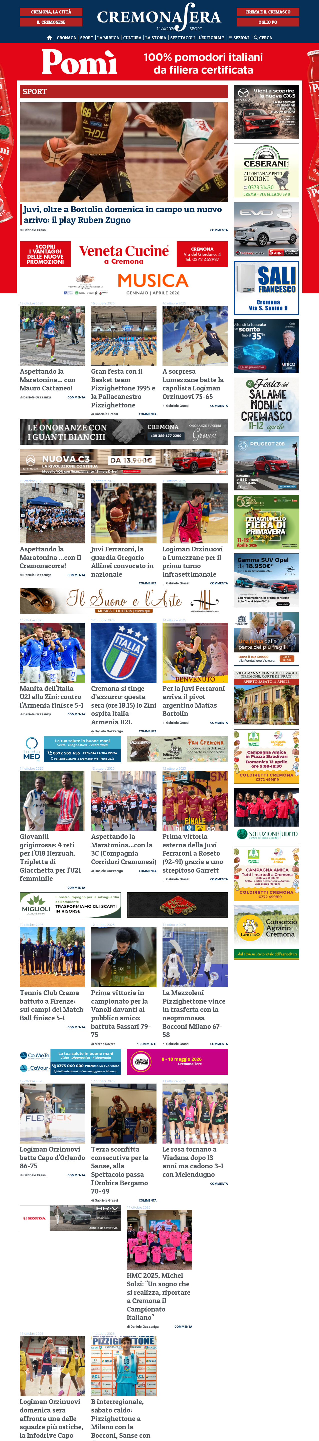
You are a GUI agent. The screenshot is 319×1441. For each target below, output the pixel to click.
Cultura (132, 37)
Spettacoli (182, 37)
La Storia (155, 37)
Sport (86, 37)
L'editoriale (212, 37)
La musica (108, 37)
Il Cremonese (51, 22)
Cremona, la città (51, 11)
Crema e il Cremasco (267, 11)
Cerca (263, 37)
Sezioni (239, 37)
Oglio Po (267, 22)
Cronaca (66, 37)
